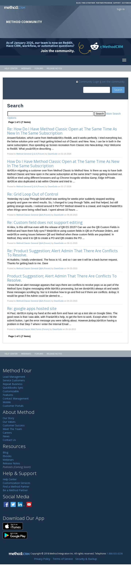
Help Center (11, 68)
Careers (7, 432)
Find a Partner (88, 3)
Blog (78, 3)
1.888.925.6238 (115, 553)
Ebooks (7, 456)
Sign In (121, 9)
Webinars (26, 68)
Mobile (7, 402)
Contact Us (9, 440)
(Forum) (41, 154)
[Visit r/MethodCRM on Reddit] (116, 47)
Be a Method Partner (15, 490)
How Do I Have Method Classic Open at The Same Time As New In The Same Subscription (63, 163)
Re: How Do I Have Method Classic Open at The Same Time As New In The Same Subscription (62, 131)
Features (8, 395)
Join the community (113, 81)
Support (117, 3)
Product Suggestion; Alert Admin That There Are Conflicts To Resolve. (62, 278)
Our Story (8, 418)
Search (118, 90)
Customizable (11, 391)
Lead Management (14, 376)
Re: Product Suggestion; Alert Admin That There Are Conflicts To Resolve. (63, 252)
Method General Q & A (26, 154)
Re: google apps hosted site (32, 308)
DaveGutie (52, 154)
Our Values (9, 421)
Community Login (87, 81)
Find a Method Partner (16, 486)
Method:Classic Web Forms (28, 329)
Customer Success (14, 425)
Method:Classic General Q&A (29, 215)
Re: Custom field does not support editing (44, 222)
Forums (39, 68)
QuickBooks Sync (13, 387)
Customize (126, 3)
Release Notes (54, 68)
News (6, 436)
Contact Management (16, 398)
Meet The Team (12, 429)
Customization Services (16, 483)
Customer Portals (13, 405)
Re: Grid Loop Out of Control (32, 194)
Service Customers (14, 380)
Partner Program (104, 3)
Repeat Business (12, 384)
